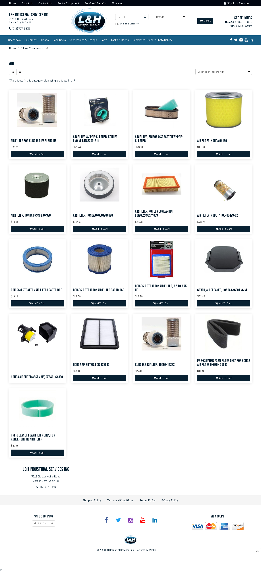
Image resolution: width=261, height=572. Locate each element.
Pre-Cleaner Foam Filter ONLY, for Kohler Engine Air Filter (33, 437)
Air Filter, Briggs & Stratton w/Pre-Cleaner (159, 139)
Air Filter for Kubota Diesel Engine (33, 141)
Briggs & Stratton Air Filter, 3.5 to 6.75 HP (161, 288)
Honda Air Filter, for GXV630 (91, 364)
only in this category (127, 24)
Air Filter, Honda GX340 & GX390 (31, 215)
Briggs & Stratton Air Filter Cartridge (36, 290)
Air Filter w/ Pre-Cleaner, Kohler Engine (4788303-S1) (95, 139)
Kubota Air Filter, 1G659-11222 (155, 364)
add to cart (37, 154)
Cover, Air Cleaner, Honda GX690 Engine (222, 290)
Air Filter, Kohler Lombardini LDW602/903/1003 (154, 213)
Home (12, 48)
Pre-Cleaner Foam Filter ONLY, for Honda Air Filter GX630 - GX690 (223, 362)
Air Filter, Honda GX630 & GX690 (93, 215)
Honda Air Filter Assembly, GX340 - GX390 (37, 377)
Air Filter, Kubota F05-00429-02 (217, 215)
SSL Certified (43, 523)
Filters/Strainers (31, 48)
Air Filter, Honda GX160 (212, 141)
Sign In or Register (236, 3)
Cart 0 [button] (205, 20)
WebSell (153, 549)
